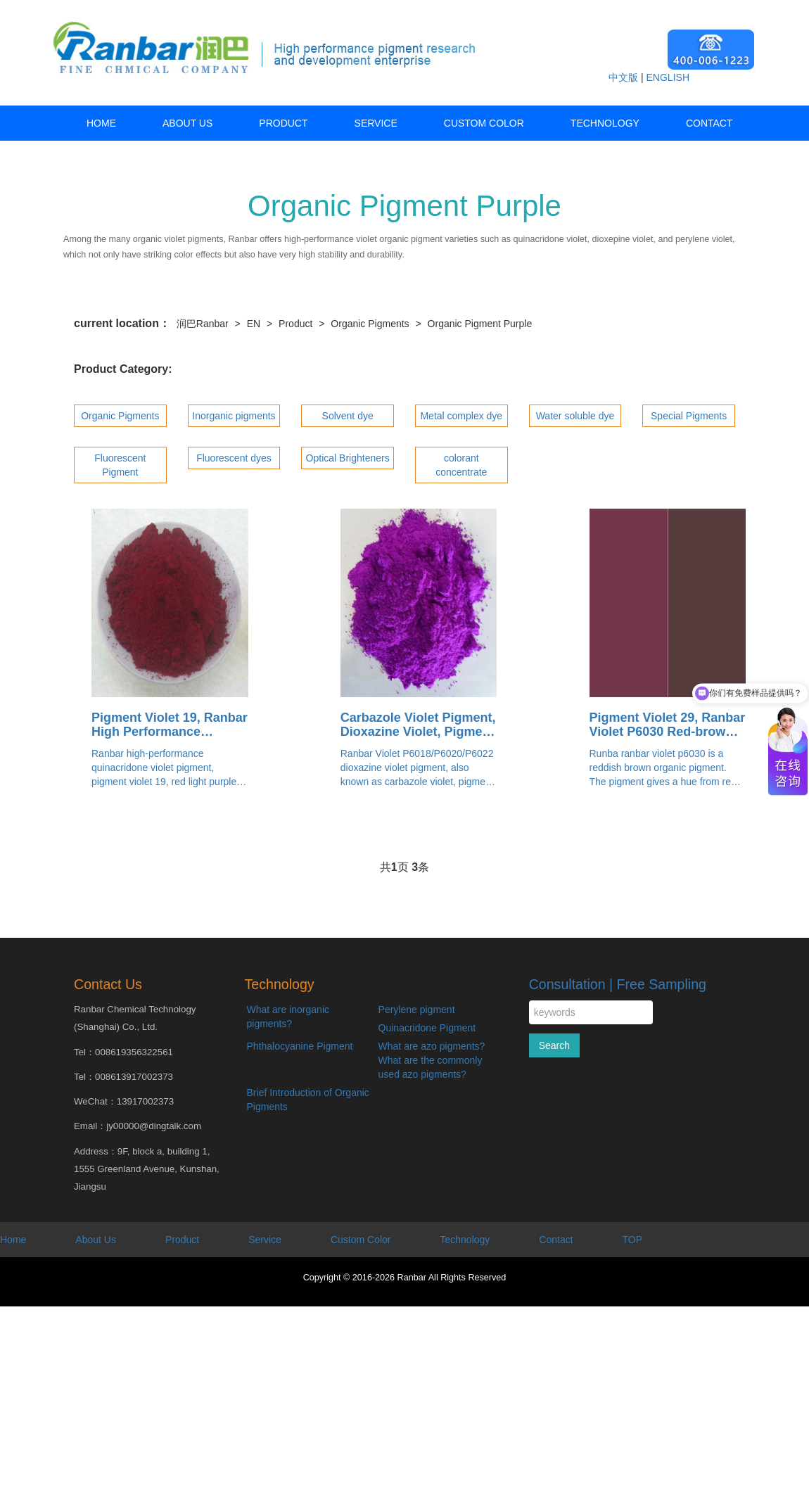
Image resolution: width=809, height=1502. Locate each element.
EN (253, 323)
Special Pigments (689, 415)
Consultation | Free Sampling (617, 984)
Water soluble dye (575, 415)
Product (283, 123)
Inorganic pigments (233, 415)
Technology (605, 123)
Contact (709, 123)
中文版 (623, 77)
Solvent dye (348, 415)
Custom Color (484, 123)
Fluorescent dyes (234, 458)
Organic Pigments (370, 323)
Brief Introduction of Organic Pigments (308, 1099)
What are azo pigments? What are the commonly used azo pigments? (431, 1060)
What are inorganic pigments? (288, 1016)
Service (376, 123)
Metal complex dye (461, 415)
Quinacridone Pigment (427, 1027)
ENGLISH (667, 77)
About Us (187, 123)
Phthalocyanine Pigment (300, 1046)
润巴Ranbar (203, 323)
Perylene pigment (416, 1009)
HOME (101, 123)
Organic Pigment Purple (480, 323)
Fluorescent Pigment (120, 465)
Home (13, 1239)
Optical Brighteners (348, 458)
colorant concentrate (461, 465)
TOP (633, 1239)
